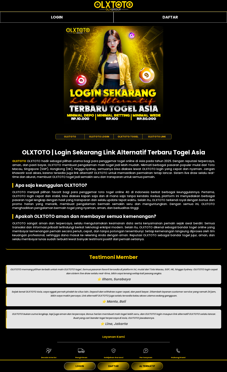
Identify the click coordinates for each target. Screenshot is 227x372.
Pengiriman (81, 357)
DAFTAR (170, 17)
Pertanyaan (146, 357)
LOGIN (57, 17)
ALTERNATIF (147, 366)
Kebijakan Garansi (113, 357)
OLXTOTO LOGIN (99, 136)
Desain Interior (49, 357)
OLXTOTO (70, 136)
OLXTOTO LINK (157, 136)
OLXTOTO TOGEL (128, 136)
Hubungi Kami (178, 357)
